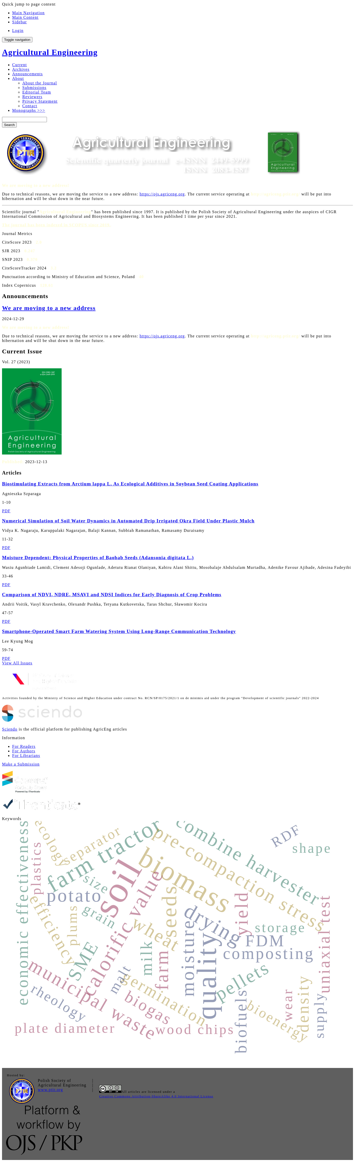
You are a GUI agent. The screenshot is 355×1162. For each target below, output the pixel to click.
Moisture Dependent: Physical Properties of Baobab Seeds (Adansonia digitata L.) (98, 557)
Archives (20, 69)
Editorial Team (36, 92)
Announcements (27, 74)
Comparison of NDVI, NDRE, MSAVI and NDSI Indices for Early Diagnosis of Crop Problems (111, 594)
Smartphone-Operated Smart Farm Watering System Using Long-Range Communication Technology (119, 631)
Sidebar (19, 22)
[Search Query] (24, 119)
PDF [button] (6, 511)
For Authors (23, 751)
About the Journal (39, 83)
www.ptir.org (50, 1089)
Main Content (25, 17)
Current (19, 65)
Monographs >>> (28, 110)
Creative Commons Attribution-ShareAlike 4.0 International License (156, 1096)
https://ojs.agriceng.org (162, 194)
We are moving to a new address (49, 308)
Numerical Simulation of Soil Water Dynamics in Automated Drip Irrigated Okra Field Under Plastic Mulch (128, 520)
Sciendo (9, 729)
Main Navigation (28, 13)
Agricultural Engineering (50, 52)
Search (9, 125)
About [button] (18, 78)
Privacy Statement (40, 101)
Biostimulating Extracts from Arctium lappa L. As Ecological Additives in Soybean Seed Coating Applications (130, 483)
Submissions (34, 87)
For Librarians (26, 755)
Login (18, 30)
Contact (29, 106)
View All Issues (17, 663)
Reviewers (32, 97)
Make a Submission (21, 764)
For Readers (24, 746)
